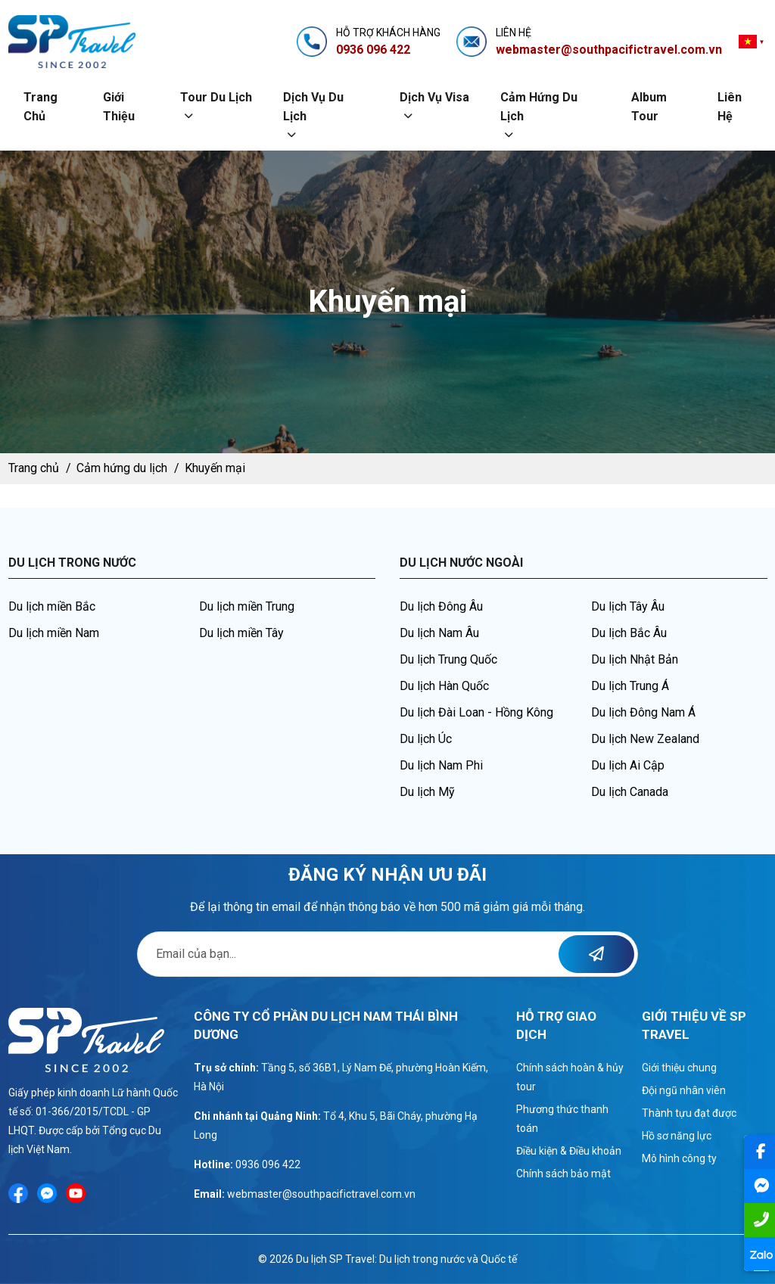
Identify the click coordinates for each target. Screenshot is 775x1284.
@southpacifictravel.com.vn (349, 1194)
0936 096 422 (267, 1164)
